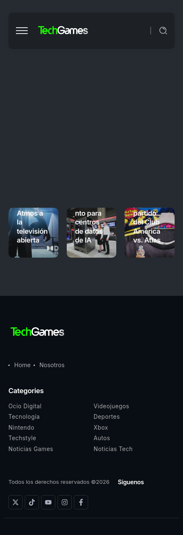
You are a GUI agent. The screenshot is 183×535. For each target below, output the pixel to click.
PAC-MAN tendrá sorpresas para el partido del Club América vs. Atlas (149, 208)
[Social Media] (15, 502)
